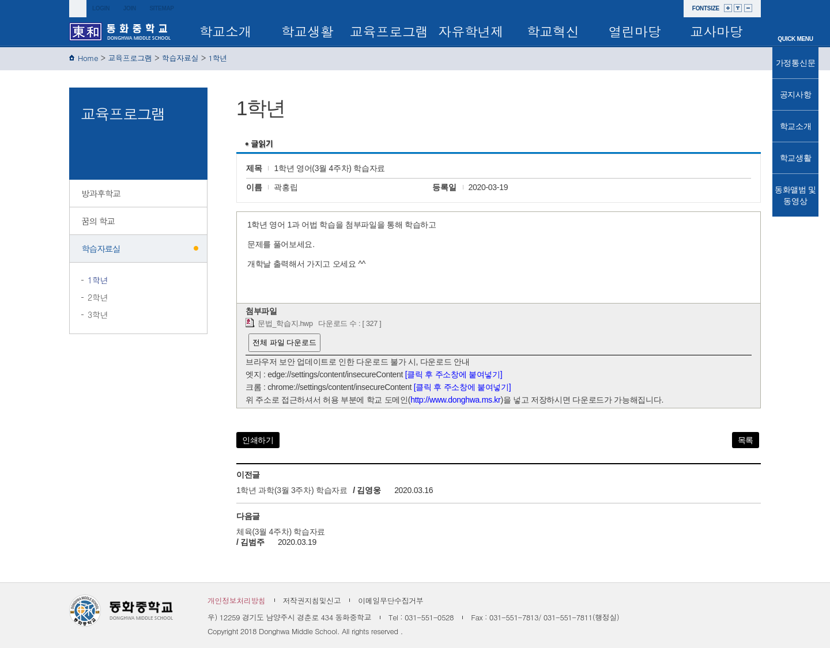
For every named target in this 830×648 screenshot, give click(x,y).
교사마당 (717, 31)
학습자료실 (180, 57)
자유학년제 (471, 31)
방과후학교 (100, 193)
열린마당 (635, 31)
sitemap (161, 8)
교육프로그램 (389, 31)
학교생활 (307, 31)
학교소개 (225, 31)
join (129, 8)
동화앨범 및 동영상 (795, 195)
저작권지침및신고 (312, 600)
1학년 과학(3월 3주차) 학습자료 (292, 490)
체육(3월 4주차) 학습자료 (280, 531)
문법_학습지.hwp (285, 324)
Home (88, 57)
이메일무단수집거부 (390, 600)
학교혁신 (553, 31)
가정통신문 (796, 62)
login (101, 8)
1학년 (218, 57)
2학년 (98, 297)
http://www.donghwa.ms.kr (455, 399)
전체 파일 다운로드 (284, 342)
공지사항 (796, 94)
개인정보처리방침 (236, 600)
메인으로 (795, 24)
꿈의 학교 (98, 221)
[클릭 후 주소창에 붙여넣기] (454, 374)
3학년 (98, 314)
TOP (795, 226)
